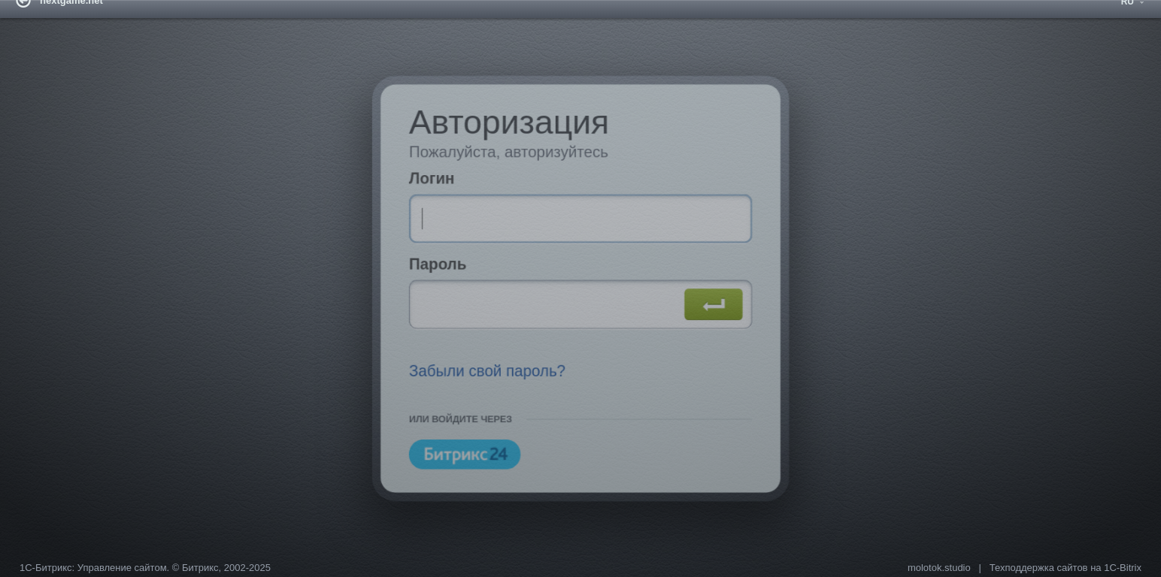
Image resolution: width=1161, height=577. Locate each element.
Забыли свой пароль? (481, 376)
